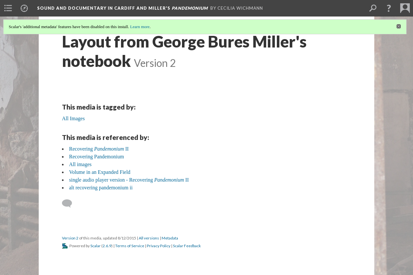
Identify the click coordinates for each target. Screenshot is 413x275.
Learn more (139, 26)
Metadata (170, 238)
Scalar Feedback (187, 245)
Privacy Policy (158, 245)
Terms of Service (129, 245)
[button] (389, 8)
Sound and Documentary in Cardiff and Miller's (122, 8)
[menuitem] (8, 8)
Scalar (95, 245)
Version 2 (70, 238)
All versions (149, 238)
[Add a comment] (70, 203)
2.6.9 (107, 245)
